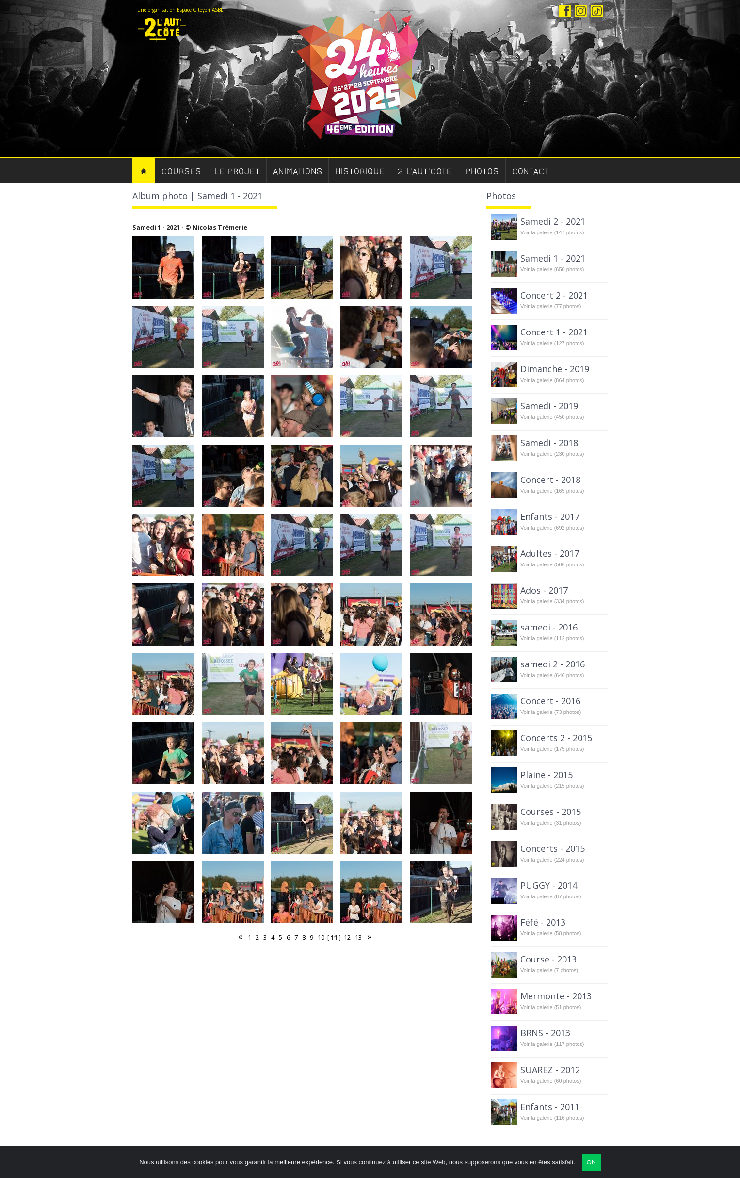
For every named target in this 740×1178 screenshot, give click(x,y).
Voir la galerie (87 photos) (550, 896)
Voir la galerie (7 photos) (549, 970)
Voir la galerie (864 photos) (552, 380)
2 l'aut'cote (425, 171)
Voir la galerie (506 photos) (552, 564)
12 (347, 937)
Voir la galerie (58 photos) (550, 933)
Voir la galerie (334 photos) (552, 601)
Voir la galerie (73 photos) (550, 712)
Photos (482, 171)
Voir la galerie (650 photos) (552, 269)
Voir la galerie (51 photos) (550, 1007)
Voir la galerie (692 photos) (552, 528)
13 (358, 937)
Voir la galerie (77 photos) (550, 306)
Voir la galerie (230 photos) (552, 454)
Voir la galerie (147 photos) (552, 232)
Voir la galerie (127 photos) (552, 343)
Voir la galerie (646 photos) (552, 675)
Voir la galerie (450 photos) (552, 417)
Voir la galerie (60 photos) (550, 1081)
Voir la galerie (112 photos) (552, 638)
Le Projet (237, 171)
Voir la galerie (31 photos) (550, 823)
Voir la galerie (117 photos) (552, 1044)
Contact (530, 171)
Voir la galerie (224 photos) (552, 860)
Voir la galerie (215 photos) (552, 786)
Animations (297, 171)
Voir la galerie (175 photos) (552, 749)
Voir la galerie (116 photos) (552, 1118)
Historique (360, 171)
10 (321, 937)
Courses (181, 171)
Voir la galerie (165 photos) (552, 491)
